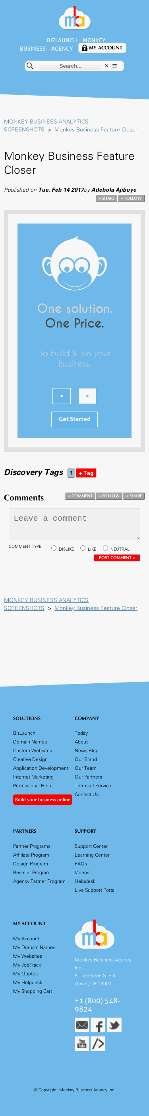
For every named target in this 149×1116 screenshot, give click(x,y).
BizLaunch (61, 40)
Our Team (86, 768)
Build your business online (42, 799)
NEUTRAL (120, 548)
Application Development (40, 768)
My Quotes (25, 973)
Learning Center (92, 854)
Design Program (30, 863)
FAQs (81, 863)
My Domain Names (34, 946)
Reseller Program (31, 872)
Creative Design (30, 759)
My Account (106, 48)
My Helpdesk (27, 982)
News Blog (87, 750)
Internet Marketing (33, 776)
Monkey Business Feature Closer (95, 129)
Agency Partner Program (39, 881)
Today (81, 733)
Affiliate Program (31, 854)
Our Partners (88, 776)
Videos (82, 872)
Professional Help (32, 785)
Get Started (74, 418)
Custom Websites (32, 750)
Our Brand (86, 759)
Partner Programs (31, 846)
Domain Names (30, 741)
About (81, 741)
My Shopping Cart (32, 990)
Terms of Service (93, 785)
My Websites (27, 955)
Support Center (91, 846)
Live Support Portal (95, 889)
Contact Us (87, 794)
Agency (62, 48)
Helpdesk (85, 881)
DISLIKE (66, 548)
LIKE (92, 548)
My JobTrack (27, 964)
